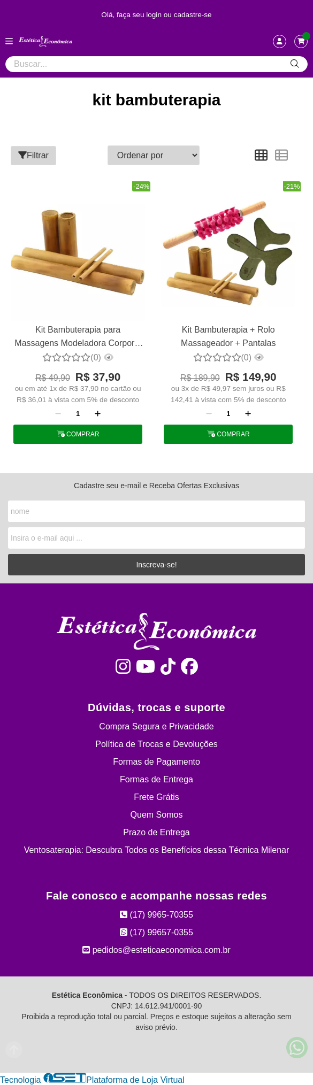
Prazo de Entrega (156, 832)
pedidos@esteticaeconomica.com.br (156, 950)
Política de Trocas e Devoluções (156, 744)
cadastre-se (193, 15)
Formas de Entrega (156, 779)
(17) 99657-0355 (156, 932)
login (155, 15)
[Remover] (58, 414)
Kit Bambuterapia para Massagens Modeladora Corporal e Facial (77, 337)
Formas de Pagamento (156, 761)
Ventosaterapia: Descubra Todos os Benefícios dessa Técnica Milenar (156, 850)
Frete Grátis (156, 797)
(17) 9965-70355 (156, 914)
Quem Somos (157, 814)
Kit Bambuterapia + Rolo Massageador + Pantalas (228, 336)
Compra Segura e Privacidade (156, 726)
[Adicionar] (97, 414)
